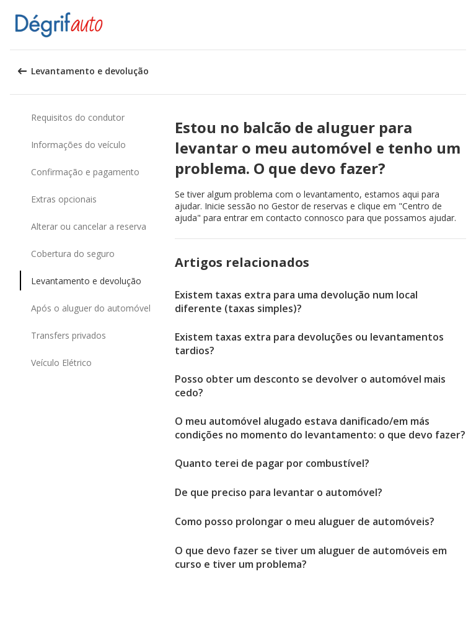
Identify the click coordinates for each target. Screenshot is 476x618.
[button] (462, 24)
